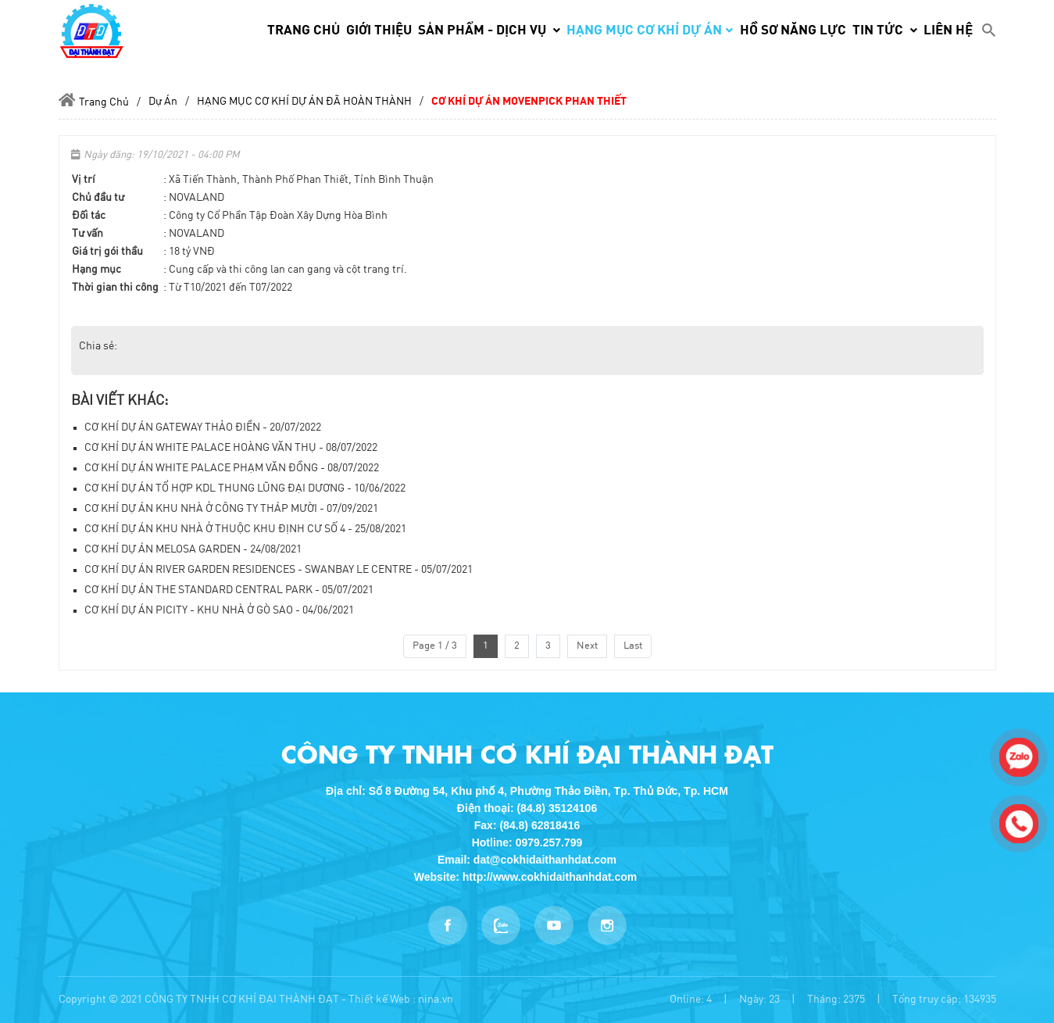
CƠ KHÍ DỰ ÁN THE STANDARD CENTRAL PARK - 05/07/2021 (228, 590)
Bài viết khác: (119, 401)
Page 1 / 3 (435, 646)
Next (587, 646)
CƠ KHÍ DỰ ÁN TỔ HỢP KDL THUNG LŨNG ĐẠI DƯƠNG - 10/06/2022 (245, 488)
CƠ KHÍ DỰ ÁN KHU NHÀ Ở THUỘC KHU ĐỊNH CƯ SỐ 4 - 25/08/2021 (245, 529)
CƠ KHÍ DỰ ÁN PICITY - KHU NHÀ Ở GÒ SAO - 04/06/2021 (219, 610)
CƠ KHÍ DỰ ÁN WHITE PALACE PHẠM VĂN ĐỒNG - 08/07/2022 (231, 468)
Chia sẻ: (98, 346)
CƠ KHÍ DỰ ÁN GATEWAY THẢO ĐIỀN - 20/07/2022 (202, 427)
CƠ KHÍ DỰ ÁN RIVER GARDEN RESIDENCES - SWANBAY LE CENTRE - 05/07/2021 (278, 569)
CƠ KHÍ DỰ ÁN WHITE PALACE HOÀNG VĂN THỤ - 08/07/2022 (230, 447)
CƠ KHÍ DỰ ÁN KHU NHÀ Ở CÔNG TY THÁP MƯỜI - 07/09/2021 (231, 508)
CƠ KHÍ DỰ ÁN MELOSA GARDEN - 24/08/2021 (193, 549)
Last (632, 646)
